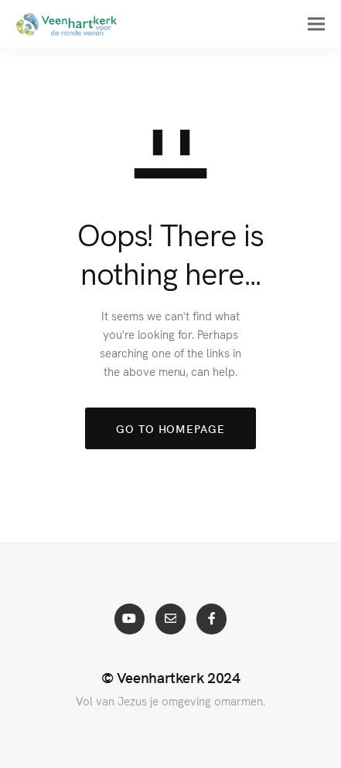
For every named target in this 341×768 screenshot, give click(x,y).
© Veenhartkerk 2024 (170, 677)
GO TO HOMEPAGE (170, 428)
